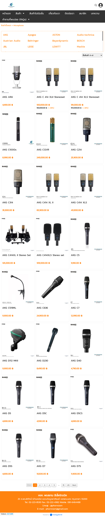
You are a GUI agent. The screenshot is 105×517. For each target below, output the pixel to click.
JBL (5, 46)
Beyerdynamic (60, 41)
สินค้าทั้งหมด (6, 25)
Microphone (19, 25)
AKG (5, 35)
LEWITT (56, 46)
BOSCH (81, 41)
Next (74, 485)
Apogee (32, 35)
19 (63, 485)
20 (68, 485)
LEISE (31, 46)
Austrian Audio (11, 41)
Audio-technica (85, 35)
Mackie (81, 46)
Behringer (33, 41)
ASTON (56, 35)
